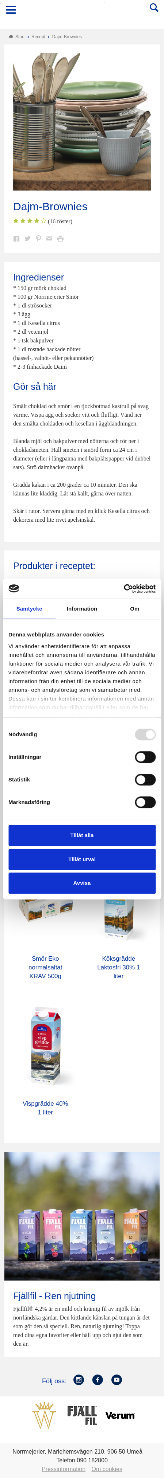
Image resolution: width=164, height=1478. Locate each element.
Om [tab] (134, 608)
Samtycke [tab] (29, 608)
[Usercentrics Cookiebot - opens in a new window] (124, 588)
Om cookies (107, 1469)
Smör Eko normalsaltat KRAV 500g (45, 967)
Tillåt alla (82, 835)
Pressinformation (63, 1469)
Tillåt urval (82, 859)
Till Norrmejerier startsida (82, 12)
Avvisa (82, 883)
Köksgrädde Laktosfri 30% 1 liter (118, 967)
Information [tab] (82, 608)
